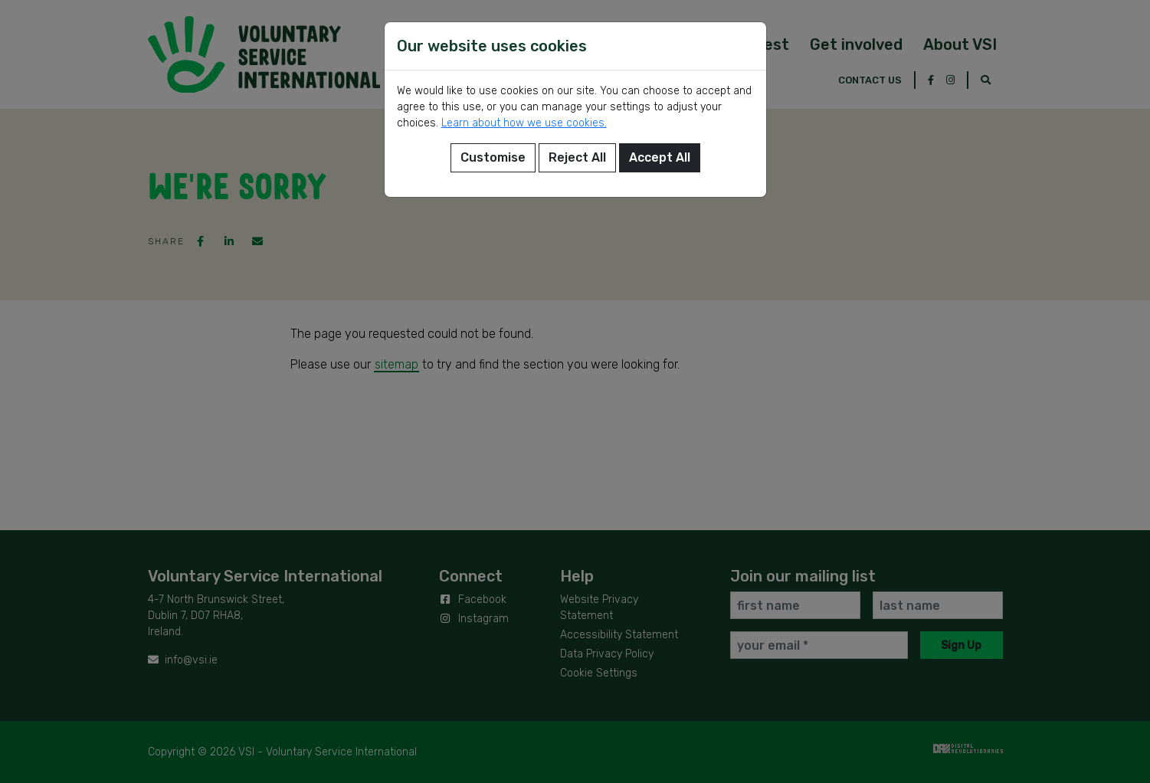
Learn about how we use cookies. (524, 122)
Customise (493, 157)
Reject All (577, 157)
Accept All (659, 157)
